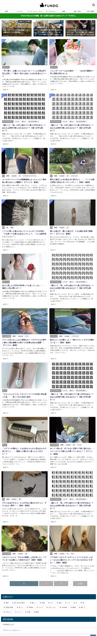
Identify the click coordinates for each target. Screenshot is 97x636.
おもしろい (52, 587)
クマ (26, 324)
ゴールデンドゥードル (28, 169)
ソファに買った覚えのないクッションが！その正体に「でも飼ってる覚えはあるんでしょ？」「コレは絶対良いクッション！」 (24, 226)
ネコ (51, 582)
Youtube (13, 169)
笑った (21, 587)
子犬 (71, 533)
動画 (7, 169)
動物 (63, 11)
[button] (4, 28)
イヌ (68, 582)
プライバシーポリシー (11, 610)
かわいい (9, 591)
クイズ (17, 118)
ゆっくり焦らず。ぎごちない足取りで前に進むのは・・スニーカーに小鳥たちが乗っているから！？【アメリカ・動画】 (72, 435)
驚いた (83, 587)
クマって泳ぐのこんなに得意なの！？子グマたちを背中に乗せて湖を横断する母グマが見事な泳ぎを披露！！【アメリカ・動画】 (24, 331)
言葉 (28, 591)
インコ (78, 429)
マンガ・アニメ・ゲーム (35, 11)
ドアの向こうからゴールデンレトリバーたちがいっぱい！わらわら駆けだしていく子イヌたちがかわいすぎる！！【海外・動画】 (72, 540)
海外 (60, 582)
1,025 (80, 563)
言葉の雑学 (9, 587)
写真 (11, 220)
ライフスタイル (50, 11)
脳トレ (23, 118)
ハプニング (73, 169)
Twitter (31, 587)
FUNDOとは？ (9, 604)
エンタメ (20, 11)
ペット (19, 591)
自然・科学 (77, 11)
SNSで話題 (90, 11)
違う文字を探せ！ (33, 118)
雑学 (6, 11)
